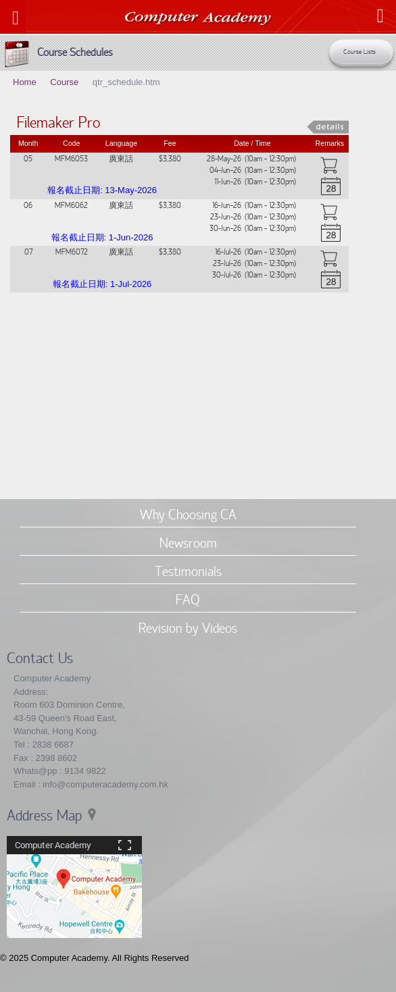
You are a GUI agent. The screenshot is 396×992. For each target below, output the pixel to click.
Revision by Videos (188, 627)
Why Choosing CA (188, 514)
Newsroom (188, 542)
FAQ (188, 599)
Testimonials (188, 570)
